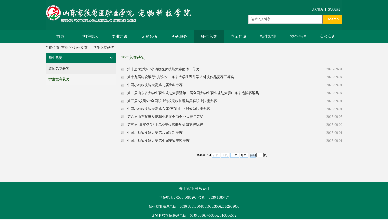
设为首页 (317, 9)
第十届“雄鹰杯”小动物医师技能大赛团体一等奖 (163, 69)
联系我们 (202, 188)
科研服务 (179, 36)
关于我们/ (186, 188)
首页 (60, 36)
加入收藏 (334, 9)
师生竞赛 (209, 36)
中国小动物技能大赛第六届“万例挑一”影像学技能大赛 (168, 109)
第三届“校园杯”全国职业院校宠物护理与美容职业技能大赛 (172, 101)
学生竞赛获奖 (103, 47)
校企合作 (298, 36)
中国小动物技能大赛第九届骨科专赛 (155, 85)
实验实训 (328, 36)
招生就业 (268, 36)
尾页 (244, 155)
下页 (235, 155)
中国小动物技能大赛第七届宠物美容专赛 (158, 141)
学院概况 (90, 36)
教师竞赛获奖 (58, 68)
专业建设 (120, 36)
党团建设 (238, 36)
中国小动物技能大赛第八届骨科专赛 (155, 133)
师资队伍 (149, 36)
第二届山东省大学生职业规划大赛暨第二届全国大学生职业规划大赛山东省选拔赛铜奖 (193, 93)
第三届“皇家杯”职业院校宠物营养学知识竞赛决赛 (165, 125)
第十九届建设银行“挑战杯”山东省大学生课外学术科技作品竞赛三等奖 (180, 77)
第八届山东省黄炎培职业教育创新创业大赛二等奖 (165, 117)
